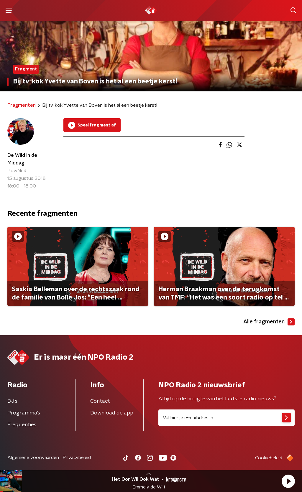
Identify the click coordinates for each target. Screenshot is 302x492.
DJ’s (12, 401)
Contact (100, 401)
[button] (288, 481)
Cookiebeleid (268, 457)
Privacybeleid (77, 457)
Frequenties (21, 424)
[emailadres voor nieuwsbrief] (226, 417)
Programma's (23, 413)
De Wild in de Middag (22, 159)
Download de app (111, 413)
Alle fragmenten (269, 321)
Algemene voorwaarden (33, 457)
